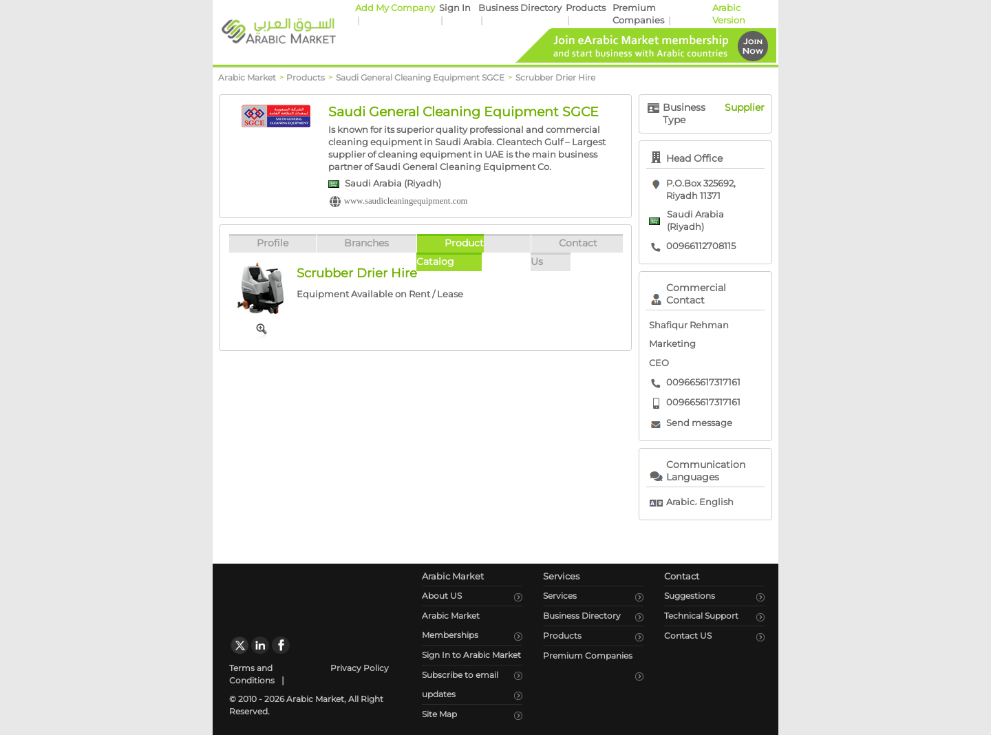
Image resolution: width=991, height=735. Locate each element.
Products (586, 8)
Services (560, 595)
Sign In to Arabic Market (471, 655)
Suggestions (689, 595)
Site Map (439, 714)
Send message (699, 423)
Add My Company (395, 8)
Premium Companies (587, 655)
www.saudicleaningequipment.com (406, 201)
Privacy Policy (359, 668)
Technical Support (701, 615)
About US (442, 595)
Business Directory (520, 8)
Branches (366, 243)
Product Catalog (450, 252)
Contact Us (564, 252)
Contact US (688, 635)
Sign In (455, 8)
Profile (272, 243)
